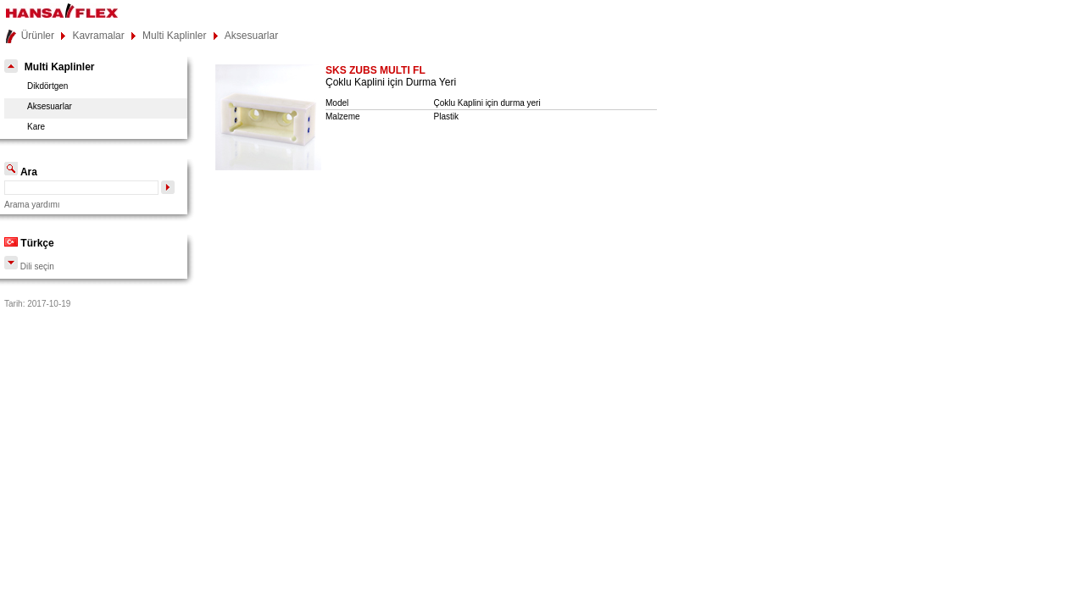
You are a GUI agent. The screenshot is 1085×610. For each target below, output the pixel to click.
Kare (36, 126)
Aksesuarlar (251, 36)
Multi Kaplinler (174, 36)
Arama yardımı (32, 204)
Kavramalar (98, 36)
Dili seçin (29, 266)
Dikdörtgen (47, 86)
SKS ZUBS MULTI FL (376, 70)
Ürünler (37, 36)
